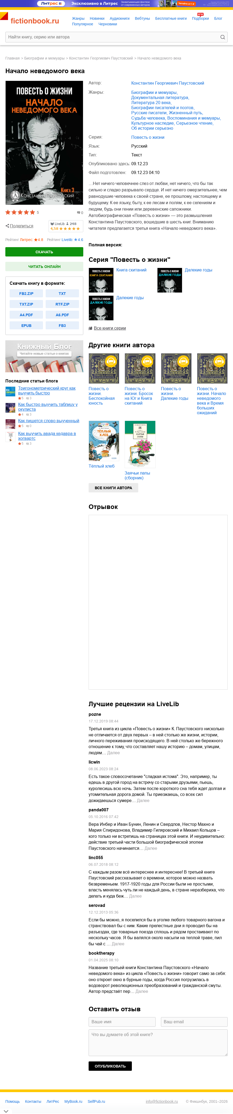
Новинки (97, 18)
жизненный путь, (186, 112)
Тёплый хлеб (101, 466)
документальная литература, (160, 97)
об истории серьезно (152, 128)
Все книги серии (110, 328)
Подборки (200, 18)
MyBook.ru (73, 1101)
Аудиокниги (119, 18)
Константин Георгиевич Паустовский (101, 58)
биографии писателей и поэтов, (163, 107)
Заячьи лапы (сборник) (137, 475)
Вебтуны (142, 18)
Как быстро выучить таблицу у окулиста (48, 407)
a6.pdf (62, 315)
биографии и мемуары (44, 58)
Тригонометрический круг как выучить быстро (47, 390)
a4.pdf (26, 315)
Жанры (78, 18)
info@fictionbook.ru (162, 1101)
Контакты (33, 1101)
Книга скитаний (131, 270)
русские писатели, (149, 112)
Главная (12, 58)
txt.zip (26, 304)
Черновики (107, 24)
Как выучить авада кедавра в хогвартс (47, 436)
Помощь (12, 1101)
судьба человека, (148, 118)
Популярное (82, 24)
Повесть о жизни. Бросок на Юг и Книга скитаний (139, 395)
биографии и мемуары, (154, 92)
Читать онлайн (44, 266)
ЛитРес (53, 1101)
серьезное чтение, (195, 123)
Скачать (44, 252)
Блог (218, 18)
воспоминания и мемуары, (194, 118)
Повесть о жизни (147, 137)
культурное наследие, (153, 123)
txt (62, 293)
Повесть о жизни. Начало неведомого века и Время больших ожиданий (211, 400)
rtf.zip (62, 304)
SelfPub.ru (96, 1101)
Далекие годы (198, 270)
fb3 (62, 325)
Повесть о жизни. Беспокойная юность (102, 395)
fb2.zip (26, 293)
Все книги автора (113, 488)
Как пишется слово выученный (48, 420)
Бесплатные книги (171, 18)
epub (26, 325)
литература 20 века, (151, 102)
